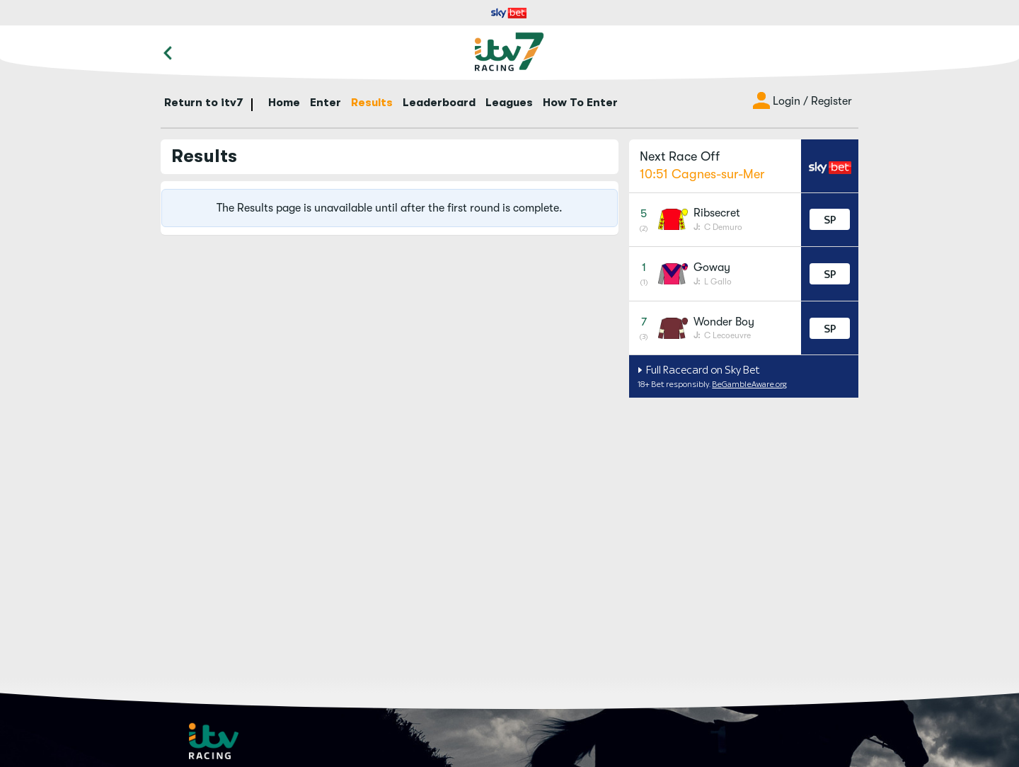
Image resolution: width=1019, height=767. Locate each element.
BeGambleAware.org (749, 384)
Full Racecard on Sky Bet (702, 370)
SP (830, 220)
